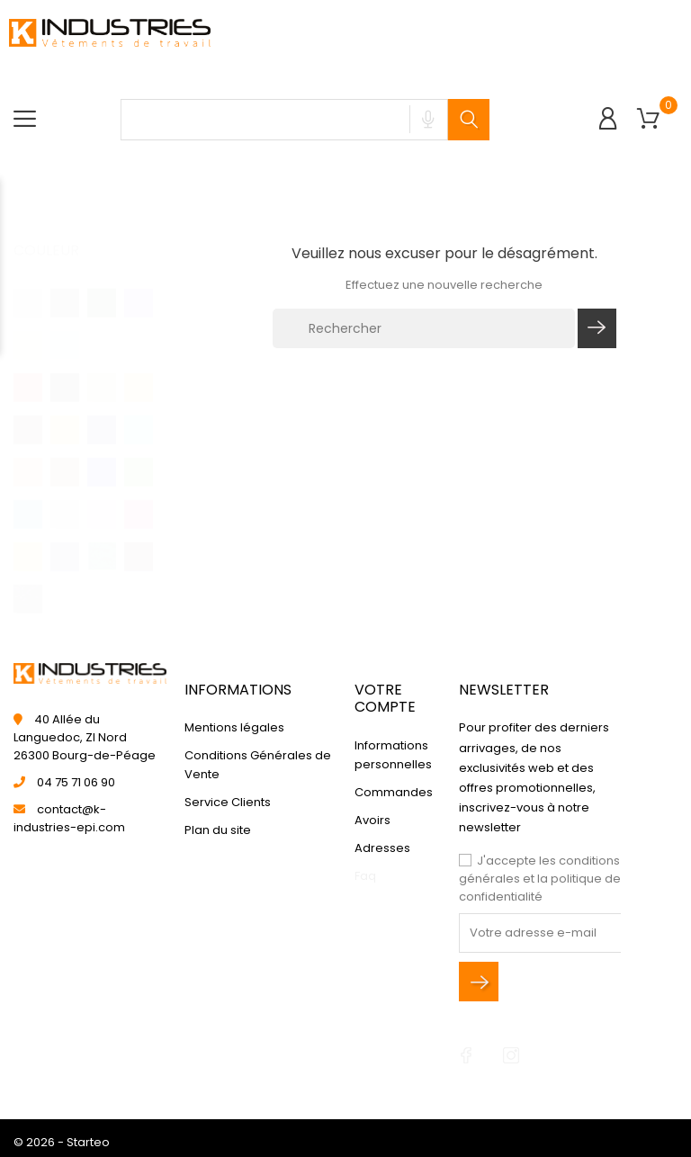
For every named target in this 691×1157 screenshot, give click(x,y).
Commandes (393, 792)
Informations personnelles (393, 755)
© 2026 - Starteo (61, 1142)
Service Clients (227, 803)
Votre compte (385, 698)
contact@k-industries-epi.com (69, 818)
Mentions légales (234, 728)
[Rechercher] (424, 328)
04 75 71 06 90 (76, 782)
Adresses (382, 848)
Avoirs (372, 820)
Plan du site (217, 830)
